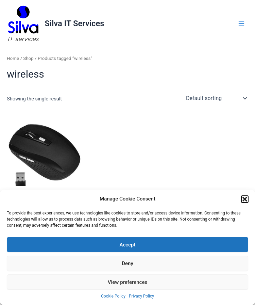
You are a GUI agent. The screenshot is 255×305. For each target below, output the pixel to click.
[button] (244, 199)
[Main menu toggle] (241, 23)
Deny (127, 263)
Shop (28, 58)
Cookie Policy (113, 296)
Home (13, 58)
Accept (127, 245)
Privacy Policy (141, 296)
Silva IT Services (74, 23)
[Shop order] (215, 98)
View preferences (127, 282)
